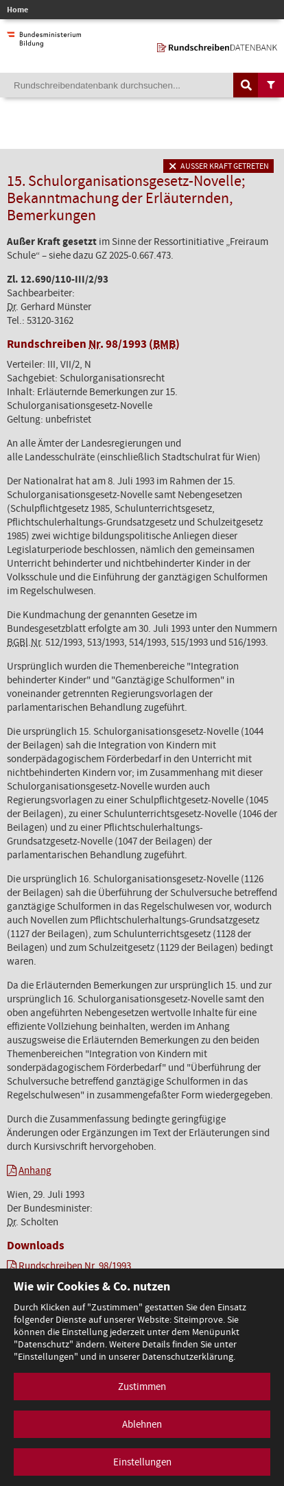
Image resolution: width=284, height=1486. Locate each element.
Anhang (35, 1170)
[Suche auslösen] (246, 85)
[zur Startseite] (217, 45)
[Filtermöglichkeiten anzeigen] (271, 85)
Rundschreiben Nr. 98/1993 (75, 1266)
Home (17, 9)
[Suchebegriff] (142, 85)
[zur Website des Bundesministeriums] (44, 40)
